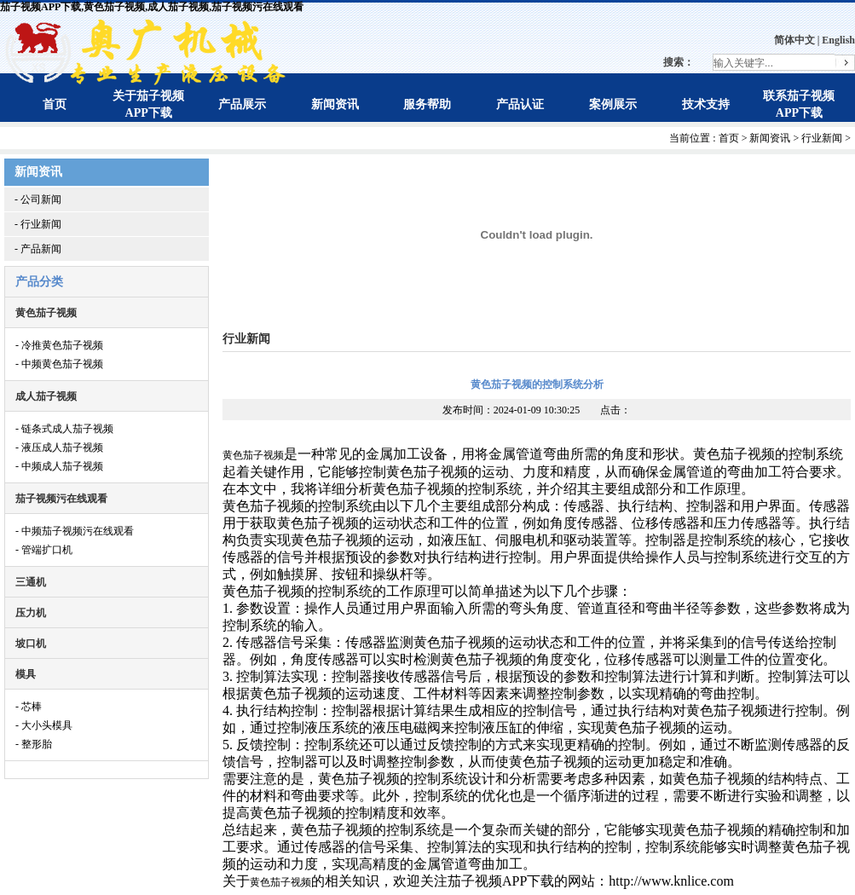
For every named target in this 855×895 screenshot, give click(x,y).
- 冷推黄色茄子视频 (59, 345)
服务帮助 (427, 104)
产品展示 (242, 104)
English (838, 40)
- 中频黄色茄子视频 (59, 364)
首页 (54, 104)
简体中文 (794, 40)
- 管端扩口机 (43, 550)
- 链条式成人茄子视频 (64, 429)
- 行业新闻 (37, 224)
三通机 (30, 582)
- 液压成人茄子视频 (59, 447)
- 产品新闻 (37, 249)
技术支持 (706, 104)
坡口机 (30, 644)
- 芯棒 (28, 707)
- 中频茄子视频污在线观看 (74, 531)
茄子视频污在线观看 (61, 499)
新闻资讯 (335, 104)
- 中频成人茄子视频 (59, 466)
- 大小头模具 (43, 725)
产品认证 (520, 104)
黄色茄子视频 (46, 313)
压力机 (30, 613)
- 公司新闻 (37, 199)
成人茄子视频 (46, 396)
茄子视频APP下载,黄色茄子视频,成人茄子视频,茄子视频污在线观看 (151, 7)
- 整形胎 (33, 744)
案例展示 (613, 104)
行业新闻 (821, 138)
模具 (25, 674)
